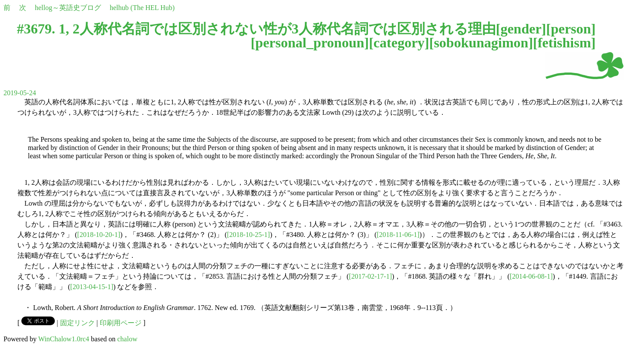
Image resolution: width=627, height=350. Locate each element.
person (571, 29)
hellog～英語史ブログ (68, 7)
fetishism (564, 42)
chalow (127, 339)
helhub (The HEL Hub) (142, 7)
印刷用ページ (121, 323)
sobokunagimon (481, 42)
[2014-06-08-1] (531, 276)
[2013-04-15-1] (91, 286)
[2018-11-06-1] (398, 234)
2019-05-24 (19, 93)
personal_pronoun (309, 42)
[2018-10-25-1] (248, 234)
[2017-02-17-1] (370, 276)
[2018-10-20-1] (98, 234)
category (399, 42)
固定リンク (77, 323)
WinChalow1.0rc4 (63, 339)
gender (520, 29)
